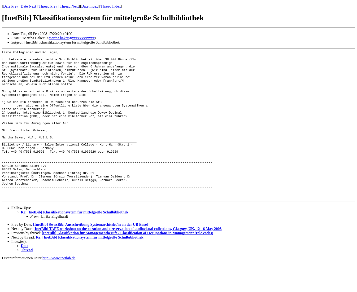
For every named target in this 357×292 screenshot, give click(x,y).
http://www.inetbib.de (59, 288)
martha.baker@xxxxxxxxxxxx (72, 38)
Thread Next (69, 6)
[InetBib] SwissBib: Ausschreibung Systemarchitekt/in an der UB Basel (90, 254)
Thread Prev (48, 6)
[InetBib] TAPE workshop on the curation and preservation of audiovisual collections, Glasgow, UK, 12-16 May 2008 (128, 259)
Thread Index (110, 6)
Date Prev (10, 6)
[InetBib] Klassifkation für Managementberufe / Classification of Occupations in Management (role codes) (127, 263)
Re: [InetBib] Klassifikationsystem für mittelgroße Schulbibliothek (74, 242)
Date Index (89, 6)
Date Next (28, 6)
